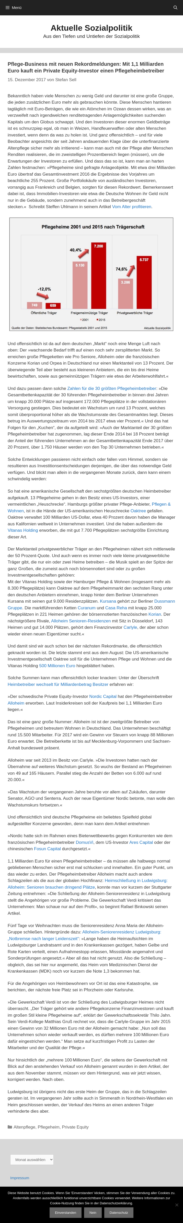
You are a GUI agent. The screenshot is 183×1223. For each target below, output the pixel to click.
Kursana (108, 601)
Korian (154, 614)
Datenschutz (119, 1213)
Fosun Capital (47, 848)
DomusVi (84, 842)
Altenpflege (24, 1127)
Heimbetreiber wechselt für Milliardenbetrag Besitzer (58, 684)
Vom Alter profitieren (131, 206)
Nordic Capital (103, 696)
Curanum (87, 607)
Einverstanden (65, 1213)
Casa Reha (116, 607)
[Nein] (176, 1204)
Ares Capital (141, 842)
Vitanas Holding (23, 530)
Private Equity (75, 1127)
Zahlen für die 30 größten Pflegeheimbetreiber (111, 388)
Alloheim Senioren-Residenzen (81, 621)
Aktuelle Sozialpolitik (91, 28)
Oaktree (138, 510)
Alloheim (16, 703)
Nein (92, 1213)
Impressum (19, 1178)
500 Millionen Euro (58, 665)
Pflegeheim (49, 1127)
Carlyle (130, 627)
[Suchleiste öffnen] (175, 7)
